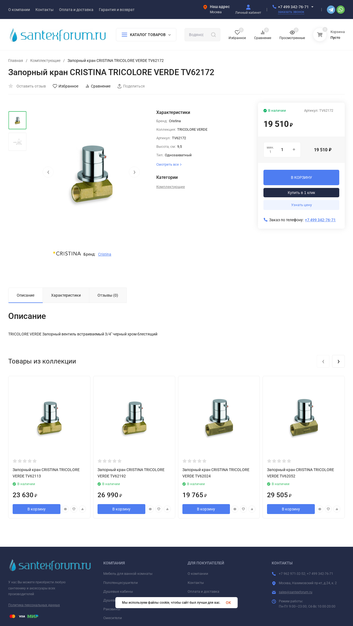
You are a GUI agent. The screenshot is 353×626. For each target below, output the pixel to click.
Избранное (65, 86)
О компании (198, 574)
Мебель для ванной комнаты (127, 574)
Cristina (104, 254)
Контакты (196, 583)
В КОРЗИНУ (301, 177)
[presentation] (48, 171)
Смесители (112, 618)
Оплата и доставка (203, 591)
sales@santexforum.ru (295, 592)
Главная (15, 60)
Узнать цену (301, 205)
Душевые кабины (118, 591)
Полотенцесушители (120, 583)
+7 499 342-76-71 (293, 7)
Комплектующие (45, 60)
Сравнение (97, 86)
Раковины (111, 609)
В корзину (36, 509)
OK (228, 602)
